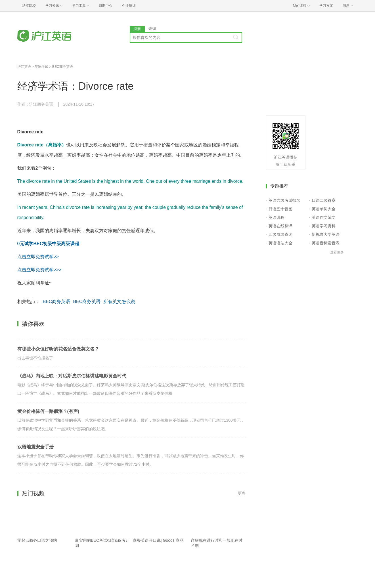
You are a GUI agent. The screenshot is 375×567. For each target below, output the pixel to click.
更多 (242, 493)
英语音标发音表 (326, 243)
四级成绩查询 (280, 234)
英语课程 (276, 217)
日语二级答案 (324, 200)
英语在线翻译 (280, 226)
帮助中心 (105, 6)
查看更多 (337, 252)
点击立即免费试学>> (38, 256)
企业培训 (129, 6)
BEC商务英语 (62, 67)
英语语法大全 (280, 243)
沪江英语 (24, 67)
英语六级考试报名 (284, 200)
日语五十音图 (280, 209)
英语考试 (41, 67)
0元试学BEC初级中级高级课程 (48, 243)
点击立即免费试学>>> (39, 269)
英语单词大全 (324, 209)
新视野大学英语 (326, 234)
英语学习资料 (324, 226)
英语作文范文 (324, 217)
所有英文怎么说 (119, 301)
